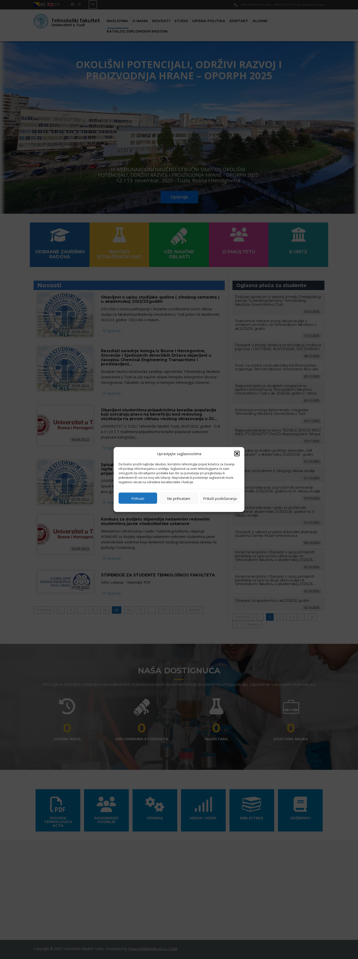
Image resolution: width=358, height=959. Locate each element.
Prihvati (137, 498)
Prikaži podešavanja (220, 498)
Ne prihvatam (178, 498)
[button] (236, 453)
